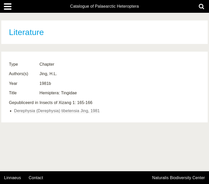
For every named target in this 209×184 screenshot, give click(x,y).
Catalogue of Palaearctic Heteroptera (104, 6)
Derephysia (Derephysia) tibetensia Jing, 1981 (57, 111)
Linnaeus (12, 178)
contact (36, 178)
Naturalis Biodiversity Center (178, 178)
